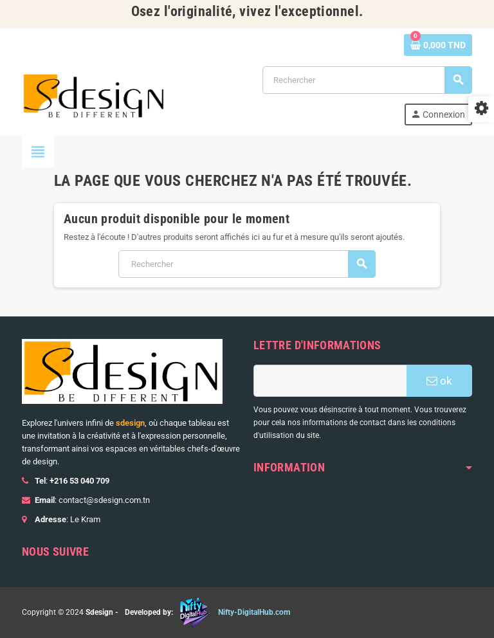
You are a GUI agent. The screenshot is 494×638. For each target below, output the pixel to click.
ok (439, 380)
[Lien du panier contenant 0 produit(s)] (438, 45)
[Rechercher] (366, 80)
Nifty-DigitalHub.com (254, 612)
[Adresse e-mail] (330, 381)
